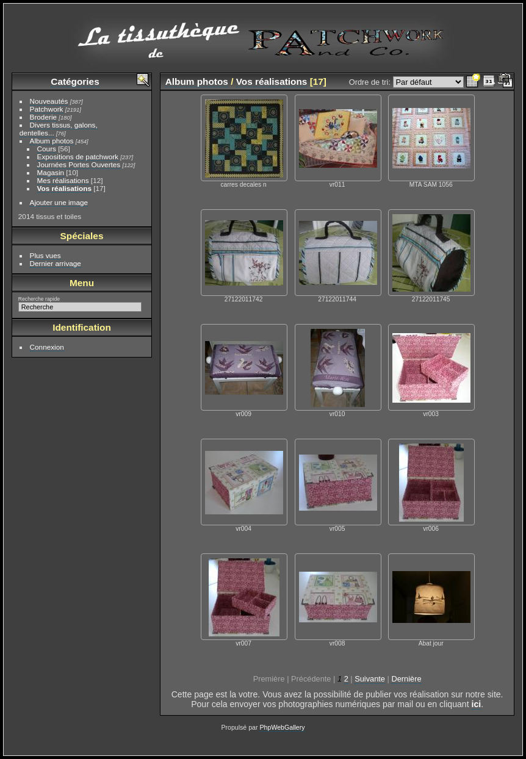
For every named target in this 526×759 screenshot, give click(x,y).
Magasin (50, 172)
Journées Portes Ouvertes (79, 164)
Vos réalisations (64, 188)
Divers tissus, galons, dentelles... (59, 129)
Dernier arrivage (55, 263)
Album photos (52, 141)
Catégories (75, 81)
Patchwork (46, 109)
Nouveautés (49, 101)
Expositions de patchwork (77, 156)
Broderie (43, 117)
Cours (46, 149)
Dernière (406, 678)
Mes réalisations (63, 180)
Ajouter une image (59, 202)
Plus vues (45, 255)
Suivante (370, 678)
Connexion (47, 347)
